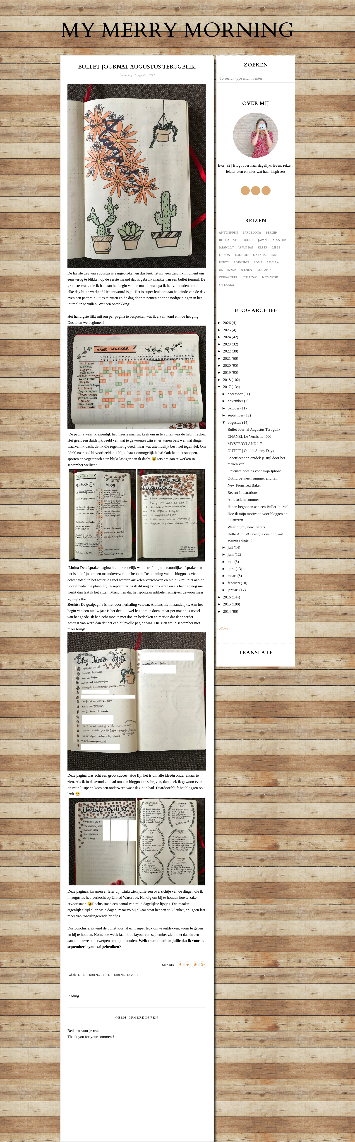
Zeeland (264, 270)
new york (270, 277)
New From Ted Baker (244, 485)
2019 (227, 372)
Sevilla (273, 262)
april (231, 569)
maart (232, 576)
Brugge (247, 240)
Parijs (275, 255)
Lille (276, 247)
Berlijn (271, 232)
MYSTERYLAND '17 (245, 444)
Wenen (246, 270)
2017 (227, 387)
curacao (249, 277)
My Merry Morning (177, 30)
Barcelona (252, 232)
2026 (227, 323)
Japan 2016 (278, 240)
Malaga (259, 255)
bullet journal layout (120, 975)
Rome (258, 262)
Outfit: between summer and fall (253, 478)
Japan (262, 240)
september (236, 415)
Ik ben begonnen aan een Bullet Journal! (259, 507)
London (241, 255)
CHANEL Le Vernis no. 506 (249, 436)
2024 (227, 337)
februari (234, 583)
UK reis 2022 (227, 270)
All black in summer (243, 499)
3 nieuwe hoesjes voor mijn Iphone (254, 471)
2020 (227, 365)
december (235, 394)
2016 (227, 597)
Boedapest (228, 240)
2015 (227, 604)
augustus (234, 422)
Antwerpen (228, 232)
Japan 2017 (226, 247)
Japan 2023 (245, 247)
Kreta (262, 247)
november (235, 401)
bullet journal (89, 975)
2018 (227, 380)
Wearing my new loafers (246, 527)
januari (233, 590)
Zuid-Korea (228, 277)
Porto (224, 262)
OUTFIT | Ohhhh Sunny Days (251, 451)
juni (231, 554)
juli (230, 547)
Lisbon (224, 255)
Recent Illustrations (243, 492)
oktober (234, 408)
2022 (227, 351)
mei (231, 562)
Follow (222, 629)
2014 (227, 611)
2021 (227, 358)
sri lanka (226, 285)
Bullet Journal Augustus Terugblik (254, 429)
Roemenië (241, 262)
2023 (227, 344)
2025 (227, 330)
